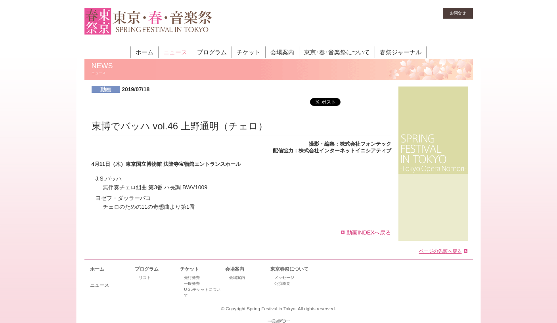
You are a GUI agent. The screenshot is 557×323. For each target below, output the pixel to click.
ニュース (175, 52)
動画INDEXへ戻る (368, 232)
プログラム (212, 52)
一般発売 (192, 283)
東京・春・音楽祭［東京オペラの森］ (148, 26)
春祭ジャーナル (400, 52)
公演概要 (282, 283)
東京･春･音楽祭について (337, 52)
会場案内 (282, 52)
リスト (145, 277)
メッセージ (284, 277)
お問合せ (458, 13)
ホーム (144, 52)
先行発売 (192, 277)
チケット (248, 52)
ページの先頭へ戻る (440, 251)
